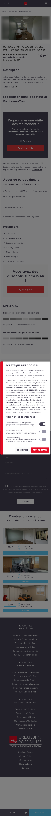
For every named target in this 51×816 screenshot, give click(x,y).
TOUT (40, 450)
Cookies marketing (21, 439)
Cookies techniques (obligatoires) (21, 423)
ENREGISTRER (22, 450)
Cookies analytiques (21, 431)
